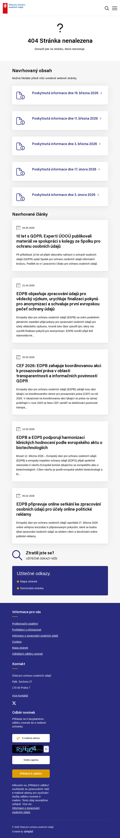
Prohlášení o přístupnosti (26, 629)
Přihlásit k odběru (31, 773)
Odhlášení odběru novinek (27, 653)
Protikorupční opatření (25, 623)
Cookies (17, 641)
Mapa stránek (28, 581)
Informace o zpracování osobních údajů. (26, 810)
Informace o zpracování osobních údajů (35, 635)
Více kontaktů (20, 695)
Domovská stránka (32, 588)
